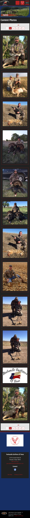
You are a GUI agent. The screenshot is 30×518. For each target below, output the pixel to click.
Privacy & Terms (18, 474)
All (18, 25)
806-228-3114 (15, 461)
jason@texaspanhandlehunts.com (15, 463)
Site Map (10, 474)
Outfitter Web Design (18, 515)
